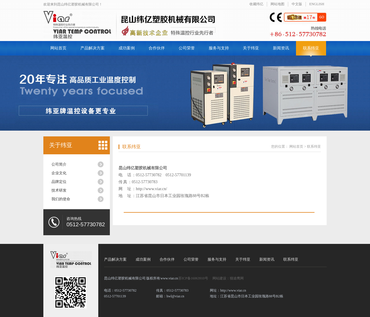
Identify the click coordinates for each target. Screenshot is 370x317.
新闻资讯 (281, 48)
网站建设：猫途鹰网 (228, 278)
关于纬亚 (251, 48)
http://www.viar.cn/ (151, 189)
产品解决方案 (92, 48)
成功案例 (127, 48)
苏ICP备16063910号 (193, 278)
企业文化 (58, 173)
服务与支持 (219, 48)
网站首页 (58, 48)
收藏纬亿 (256, 4)
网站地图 (277, 4)
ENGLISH (316, 4)
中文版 (297, 4)
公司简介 (58, 164)
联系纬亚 (311, 48)
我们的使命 (60, 199)
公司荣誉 (187, 48)
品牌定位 (58, 181)
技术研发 (58, 190)
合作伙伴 (157, 48)
